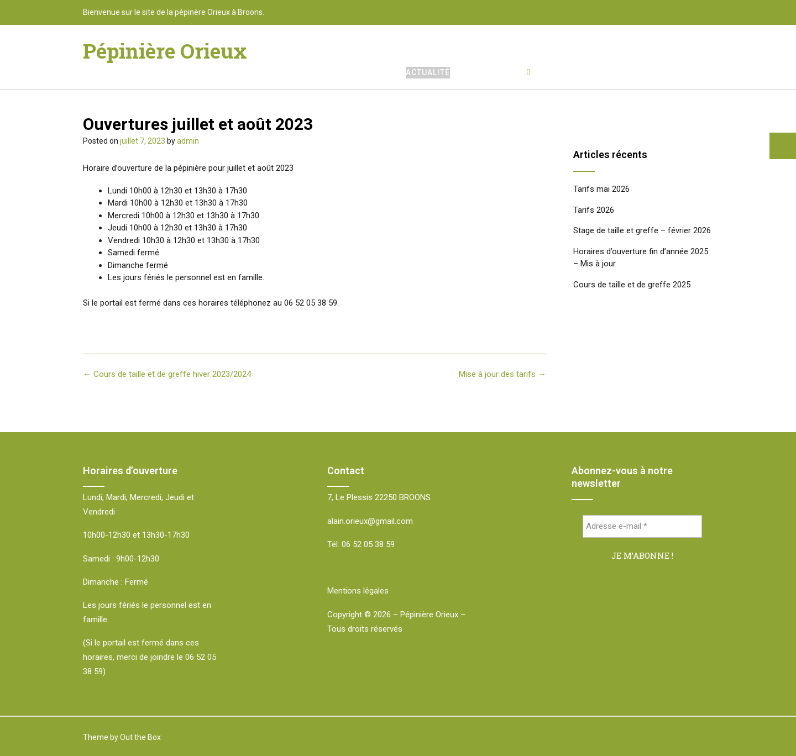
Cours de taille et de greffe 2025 (631, 285)
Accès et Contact (673, 72)
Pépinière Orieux (165, 51)
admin (188, 140)
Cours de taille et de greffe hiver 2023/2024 (167, 374)
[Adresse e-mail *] (643, 526)
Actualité (428, 72)
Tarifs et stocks (582, 72)
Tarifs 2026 (593, 210)
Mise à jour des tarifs (502, 374)
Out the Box (140, 737)
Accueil (375, 72)
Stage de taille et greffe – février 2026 (642, 230)
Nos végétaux (494, 72)
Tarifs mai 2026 (601, 189)
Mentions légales (358, 591)
